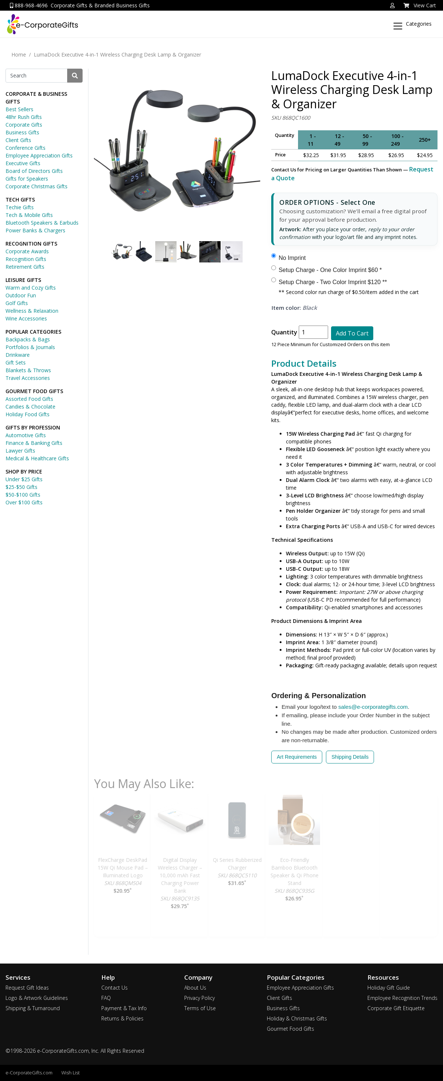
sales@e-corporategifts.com (373, 707)
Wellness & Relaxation (32, 310)
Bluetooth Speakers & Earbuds (42, 222)
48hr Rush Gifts (24, 116)
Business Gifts (22, 132)
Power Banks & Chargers (35, 230)
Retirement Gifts (25, 266)
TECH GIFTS (20, 199)
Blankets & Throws (28, 370)
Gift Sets (16, 362)
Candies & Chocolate (30, 406)
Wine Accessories (26, 318)
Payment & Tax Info (124, 1008)
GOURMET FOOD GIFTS (34, 391)
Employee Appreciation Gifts (39, 155)
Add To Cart (352, 333)
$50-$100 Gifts (23, 494)
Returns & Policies (122, 1018)
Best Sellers (19, 109)
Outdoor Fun (21, 295)
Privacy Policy (199, 997)
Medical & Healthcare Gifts (37, 458)
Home (18, 54)
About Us (195, 987)
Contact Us (114, 987)
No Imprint (292, 258)
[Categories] (414, 22)
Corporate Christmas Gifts (37, 186)
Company (198, 977)
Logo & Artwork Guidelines (37, 997)
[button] (392, 5)
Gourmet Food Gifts (290, 1028)
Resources (383, 977)
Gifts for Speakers (27, 178)
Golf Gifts (17, 303)
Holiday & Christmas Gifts (297, 1018)
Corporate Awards (27, 251)
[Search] (37, 76)
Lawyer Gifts (20, 450)
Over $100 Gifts (24, 502)
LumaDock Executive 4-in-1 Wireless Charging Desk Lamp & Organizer (117, 54)
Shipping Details (349, 757)
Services (18, 977)
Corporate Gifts (24, 124)
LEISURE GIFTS (23, 279)
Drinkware (18, 354)
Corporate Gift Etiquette (396, 1008)
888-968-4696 (29, 5)
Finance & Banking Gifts (34, 442)
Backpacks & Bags (28, 339)
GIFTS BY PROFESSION (33, 427)
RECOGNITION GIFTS (31, 243)
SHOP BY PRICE (24, 471)
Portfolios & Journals (30, 347)
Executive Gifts (23, 163)
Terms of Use (200, 1008)
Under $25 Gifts (24, 479)
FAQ (106, 997)
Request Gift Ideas (27, 987)
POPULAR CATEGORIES (33, 331)
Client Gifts (18, 140)
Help (108, 977)
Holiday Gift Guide (388, 987)
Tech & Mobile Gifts (29, 214)
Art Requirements (297, 757)
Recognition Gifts (26, 258)
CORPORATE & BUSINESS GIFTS (36, 97)
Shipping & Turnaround (33, 1008)
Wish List (70, 1073)
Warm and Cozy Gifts (31, 287)
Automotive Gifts (26, 435)
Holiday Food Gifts (28, 414)
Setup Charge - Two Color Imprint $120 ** (333, 282)
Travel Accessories (28, 377)
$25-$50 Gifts (21, 486)
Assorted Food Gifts (29, 398)
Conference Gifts (26, 147)
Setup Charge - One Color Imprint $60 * (330, 270)
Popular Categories (295, 977)
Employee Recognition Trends (402, 997)
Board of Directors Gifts (34, 170)
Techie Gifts (20, 207)
